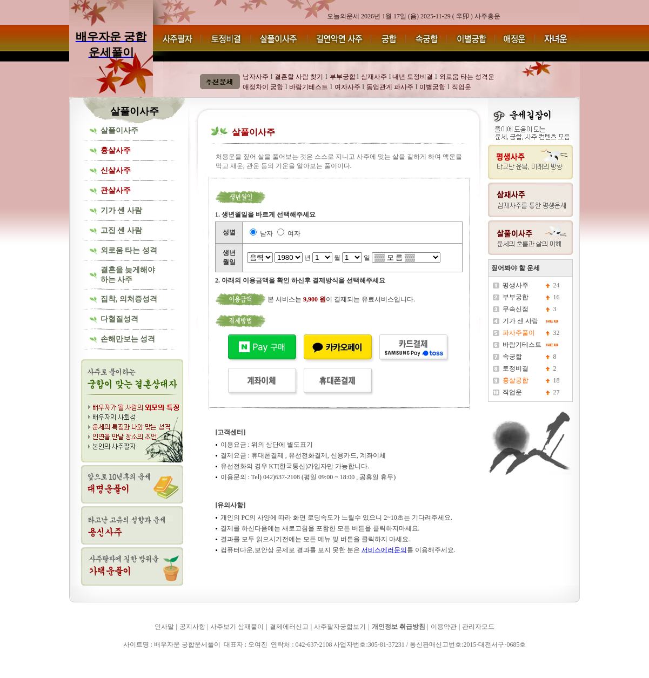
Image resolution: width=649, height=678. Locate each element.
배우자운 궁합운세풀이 (105, 660)
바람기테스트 (522, 344)
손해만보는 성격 (128, 339)
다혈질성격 (119, 319)
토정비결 (515, 368)
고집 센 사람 (121, 230)
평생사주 (515, 285)
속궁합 (512, 356)
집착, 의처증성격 (129, 299)
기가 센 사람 (121, 210)
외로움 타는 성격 (129, 250)
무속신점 (515, 309)
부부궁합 (515, 297)
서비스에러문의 (384, 550)
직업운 (512, 392)
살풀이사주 (119, 130)
